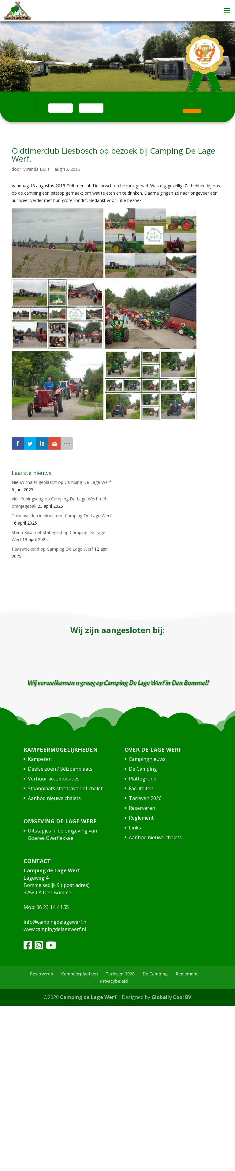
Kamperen (40, 759)
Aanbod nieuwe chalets (54, 798)
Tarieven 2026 (145, 798)
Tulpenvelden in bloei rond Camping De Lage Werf (61, 515)
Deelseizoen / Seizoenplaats (60, 768)
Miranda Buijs (36, 169)
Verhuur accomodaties (54, 778)
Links (135, 827)
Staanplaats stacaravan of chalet (65, 788)
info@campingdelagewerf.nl (56, 921)
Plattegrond (142, 778)
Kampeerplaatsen (79, 974)
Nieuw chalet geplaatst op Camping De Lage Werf (61, 482)
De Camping (143, 768)
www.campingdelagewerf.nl (55, 929)
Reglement (141, 817)
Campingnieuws (147, 759)
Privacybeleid (114, 981)
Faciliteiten (141, 788)
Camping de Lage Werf (88, 997)
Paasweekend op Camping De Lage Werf (52, 549)
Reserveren (142, 808)
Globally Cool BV (171, 997)
